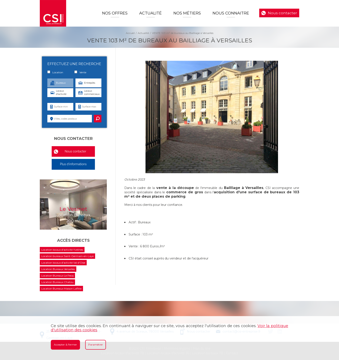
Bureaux (61, 82)
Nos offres (115, 13)
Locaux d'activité (61, 92)
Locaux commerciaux (92, 92)
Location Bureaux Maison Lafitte (61, 288)
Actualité (150, 13)
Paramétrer (95, 344)
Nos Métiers (187, 13)
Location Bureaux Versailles (58, 269)
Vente (80, 72)
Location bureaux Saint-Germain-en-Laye (67, 256)
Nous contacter (282, 13)
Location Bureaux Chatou (57, 282)
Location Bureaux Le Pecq (57, 275)
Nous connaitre (231, 13)
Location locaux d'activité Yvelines (62, 249)
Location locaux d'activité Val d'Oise (63, 262)
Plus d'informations (73, 164)
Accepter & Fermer (65, 344)
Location (55, 72)
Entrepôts (89, 82)
